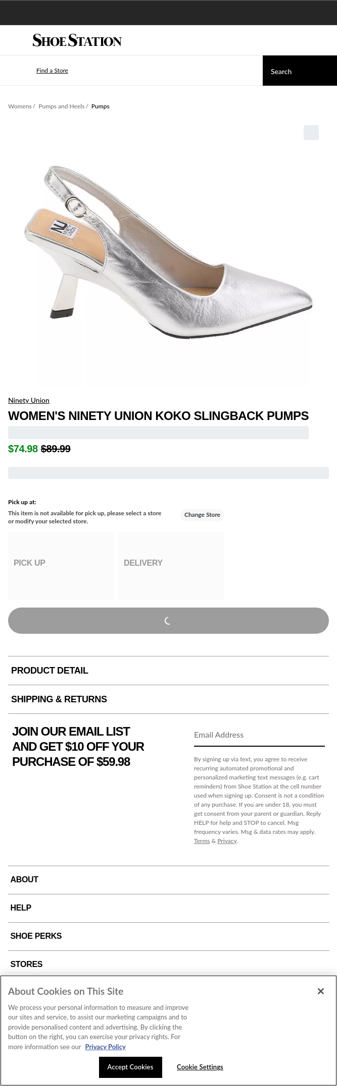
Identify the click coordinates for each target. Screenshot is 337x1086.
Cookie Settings (200, 1067)
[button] (37, 70)
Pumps (100, 106)
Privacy (226, 840)
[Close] (321, 991)
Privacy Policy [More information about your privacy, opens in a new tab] (105, 1047)
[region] (168, 1030)
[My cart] (324, 40)
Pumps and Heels (61, 106)
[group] (61, 565)
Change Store (202, 514)
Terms (202, 840)
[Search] (300, 70)
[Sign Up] (314, 735)
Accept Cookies (131, 1067)
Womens (20, 106)
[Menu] (15, 40)
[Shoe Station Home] (77, 40)
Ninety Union (29, 400)
